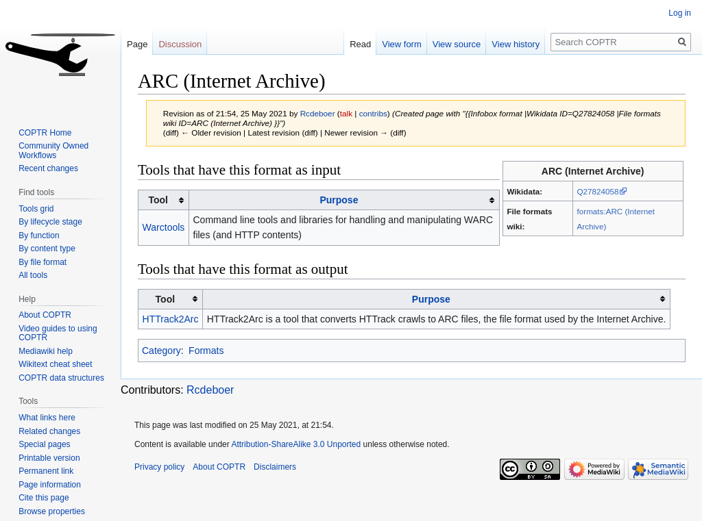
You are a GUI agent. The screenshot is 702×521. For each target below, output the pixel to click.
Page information (50, 485)
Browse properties (52, 511)
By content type (47, 248)
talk (346, 113)
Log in (679, 13)
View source (457, 44)
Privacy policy (159, 467)
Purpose (338, 199)
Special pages (44, 444)
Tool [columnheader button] (158, 199)
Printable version (49, 458)
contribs (373, 113)
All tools (33, 275)
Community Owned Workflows (53, 150)
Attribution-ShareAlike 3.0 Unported (296, 444)
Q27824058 (598, 191)
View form (402, 44)
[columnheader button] (344, 200)
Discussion (180, 44)
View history (516, 44)
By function (39, 235)
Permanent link (46, 471)
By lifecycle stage (50, 222)
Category (161, 350)
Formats (206, 350)
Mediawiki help (46, 351)
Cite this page (44, 498)
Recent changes (48, 168)
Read (360, 44)
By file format (42, 262)
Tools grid (36, 209)
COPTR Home (45, 133)
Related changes (49, 431)
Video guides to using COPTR (58, 333)
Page (137, 44)
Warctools (164, 227)
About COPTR (45, 315)
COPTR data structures (61, 378)
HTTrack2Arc (171, 319)
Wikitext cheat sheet (55, 364)
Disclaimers (275, 467)
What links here (47, 417)
